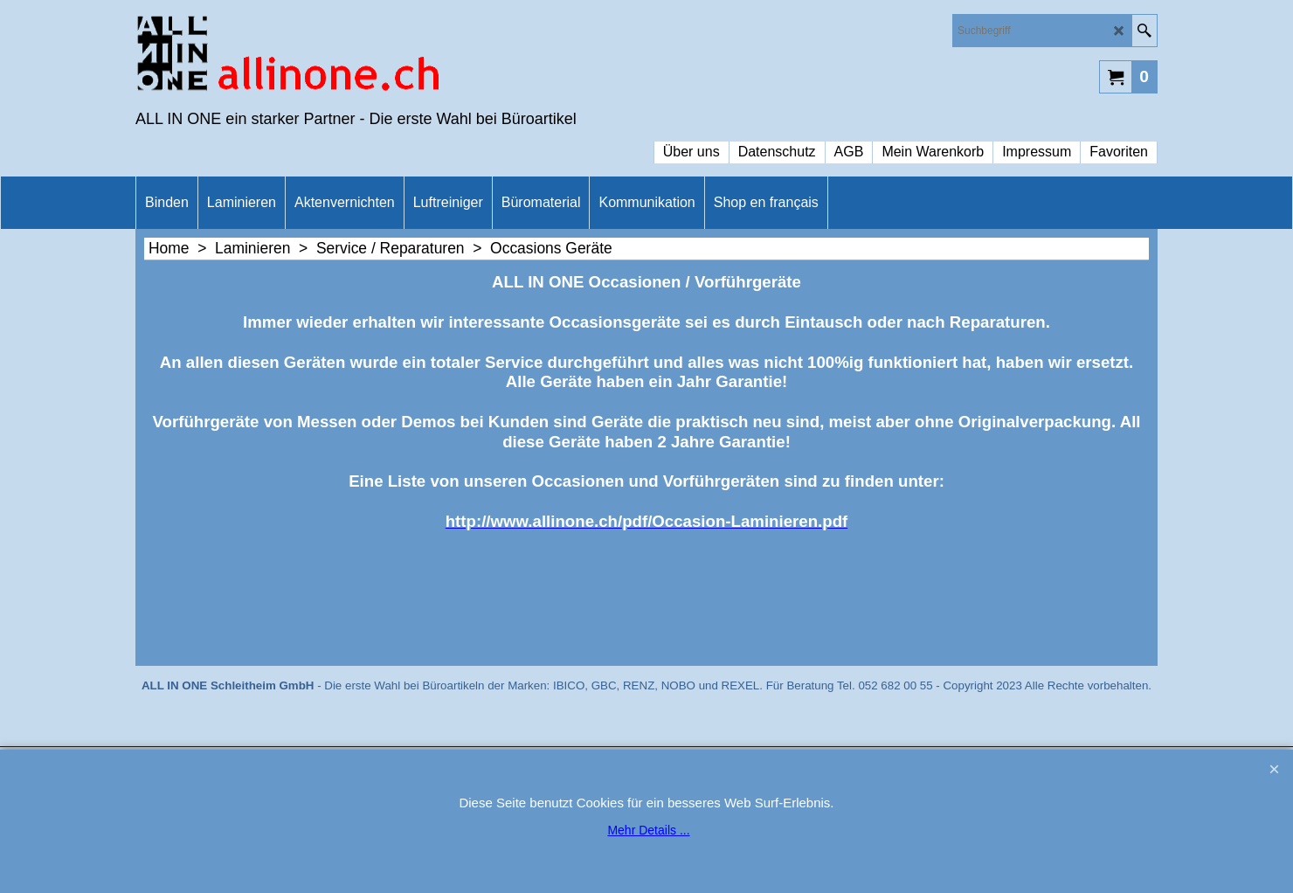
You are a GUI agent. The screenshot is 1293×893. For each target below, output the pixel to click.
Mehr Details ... (648, 830)
